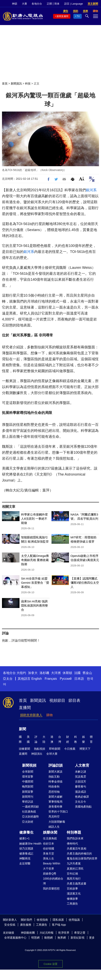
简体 (56, 3)
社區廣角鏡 (29, 811)
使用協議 (74, 919)
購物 (49, 715)
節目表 (74, 700)
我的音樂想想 (51, 888)
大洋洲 (56, 673)
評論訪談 (56, 765)
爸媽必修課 (82, 796)
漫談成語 (80, 791)
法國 (77, 673)
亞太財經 (27, 821)
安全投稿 (9, 924)
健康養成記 (26, 853)
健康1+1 (24, 838)
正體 (49, 3)
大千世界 (48, 868)
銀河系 (91, 190)
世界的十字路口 (58, 811)
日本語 (79, 678)
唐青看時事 (55, 806)
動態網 (48, 937)
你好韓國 (48, 848)
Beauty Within (51, 863)
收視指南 (42, 919)
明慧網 (35, 937)
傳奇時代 (72, 843)
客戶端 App (59, 924)
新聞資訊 (16, 83)
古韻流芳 (80, 781)
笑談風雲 (80, 776)
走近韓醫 (24, 863)
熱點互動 (54, 776)
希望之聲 (79, 932)
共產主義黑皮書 (76, 883)
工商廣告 (72, 903)
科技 (28, 83)
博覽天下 (84, 748)
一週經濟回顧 (30, 806)
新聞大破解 (55, 796)
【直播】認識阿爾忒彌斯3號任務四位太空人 (85, 582)
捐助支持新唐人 (31, 715)
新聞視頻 (29, 765)
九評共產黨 (74, 863)
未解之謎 (80, 771)
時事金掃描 (55, 781)
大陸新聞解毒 (57, 821)
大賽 (24, 3)
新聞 (22, 729)
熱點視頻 (39, 748)
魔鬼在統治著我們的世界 (82, 858)
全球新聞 (27, 771)
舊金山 (87, 673)
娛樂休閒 (50, 832)
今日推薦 (69, 748)
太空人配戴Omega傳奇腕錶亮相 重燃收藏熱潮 (35, 560)
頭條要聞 (24, 748)
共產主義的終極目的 (79, 853)
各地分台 (37, 3)
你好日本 (48, 843)
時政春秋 (54, 786)
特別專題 (74, 832)
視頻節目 (57, 700)
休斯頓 (67, 673)
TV (78, 16)
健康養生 (26, 832)
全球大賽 (51, 753)
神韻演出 (36, 753)
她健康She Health (30, 843)
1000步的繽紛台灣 (53, 881)
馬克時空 (54, 816)
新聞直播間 (62, 16)
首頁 (5, 83)
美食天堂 (48, 853)
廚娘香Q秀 (49, 873)
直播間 (25, 707)
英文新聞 (93, 3)
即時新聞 (54, 748)
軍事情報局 (55, 801)
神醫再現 (24, 858)
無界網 (61, 937)
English (36, 678)
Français (51, 678)
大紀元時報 (46, 932)
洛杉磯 (44, 673)
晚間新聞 (27, 786)
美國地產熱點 (83, 806)
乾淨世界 (63, 932)
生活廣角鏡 (50, 838)
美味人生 (48, 858)
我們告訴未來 (75, 838)
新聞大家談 (55, 771)
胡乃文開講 (26, 848)
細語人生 (54, 826)
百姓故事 (72, 888)
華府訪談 (27, 801)
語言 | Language (73, 3)
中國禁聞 (27, 781)
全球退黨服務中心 (15, 937)
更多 (92, 937)
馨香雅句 (80, 786)
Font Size (81, 178)
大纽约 (21, 673)
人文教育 (82, 765)
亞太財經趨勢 (30, 816)
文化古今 (80, 801)
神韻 (14, 3)
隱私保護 (58, 919)
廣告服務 (25, 924)
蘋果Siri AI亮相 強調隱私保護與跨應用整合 (34, 605)
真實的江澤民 (75, 868)
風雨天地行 (74, 878)
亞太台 (8, 678)
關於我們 (26, 919)
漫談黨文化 (74, 893)
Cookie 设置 (50, 963)
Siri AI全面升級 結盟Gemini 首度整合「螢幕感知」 (35, 582)
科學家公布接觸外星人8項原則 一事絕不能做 (34, 518)
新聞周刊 (27, 796)
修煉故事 (72, 898)
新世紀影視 (77, 937)
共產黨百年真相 (76, 848)
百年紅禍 (72, 873)
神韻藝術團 (28, 932)
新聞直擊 (27, 791)
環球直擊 (27, 776)
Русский (66, 678)
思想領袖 (54, 791)
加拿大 (33, 673)
